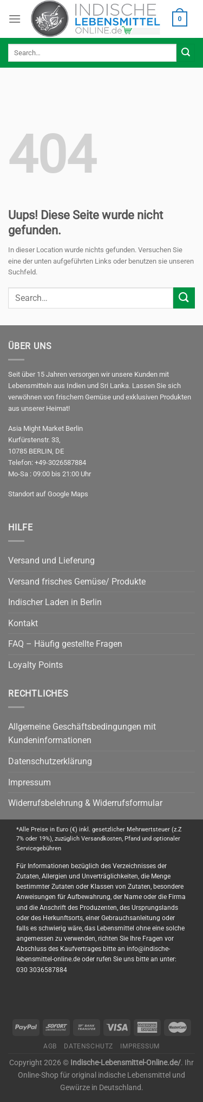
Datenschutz (88, 1046)
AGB (50, 1046)
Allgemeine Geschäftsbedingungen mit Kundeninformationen (82, 733)
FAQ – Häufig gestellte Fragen (65, 644)
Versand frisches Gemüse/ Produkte (77, 581)
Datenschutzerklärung (50, 761)
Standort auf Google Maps (48, 494)
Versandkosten (101, 838)
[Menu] (14, 18)
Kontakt (23, 623)
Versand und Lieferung (51, 560)
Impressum (29, 782)
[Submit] (185, 53)
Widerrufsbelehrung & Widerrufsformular (85, 803)
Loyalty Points (35, 665)
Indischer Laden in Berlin (55, 602)
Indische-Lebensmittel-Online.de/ (125, 1062)
